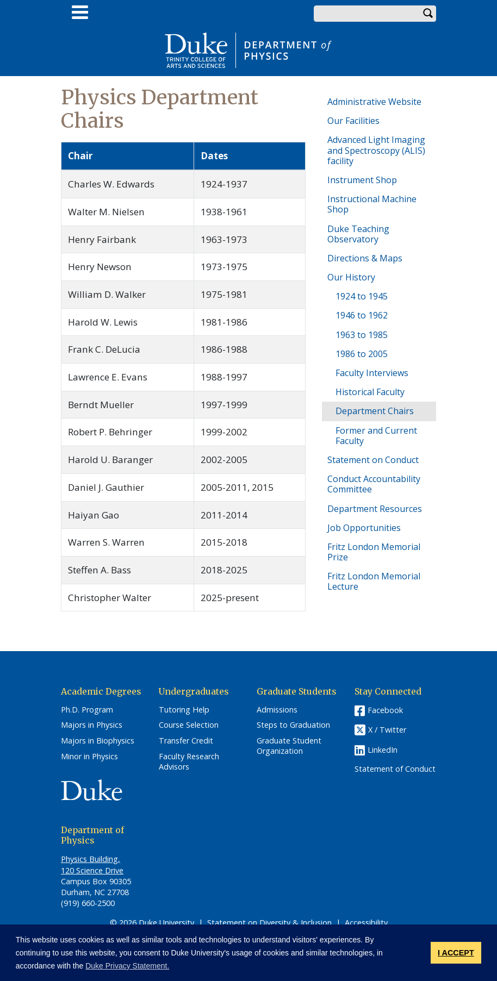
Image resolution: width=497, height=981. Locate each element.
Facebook (385, 710)
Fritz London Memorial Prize (373, 552)
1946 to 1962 (362, 315)
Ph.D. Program (87, 710)
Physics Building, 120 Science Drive (92, 864)
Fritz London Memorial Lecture (373, 581)
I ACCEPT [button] (456, 952)
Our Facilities (353, 121)
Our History (351, 277)
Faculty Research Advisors (189, 762)
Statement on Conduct (373, 460)
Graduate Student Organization (289, 746)
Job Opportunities (364, 528)
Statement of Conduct (395, 769)
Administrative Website (374, 102)
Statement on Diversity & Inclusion (269, 922)
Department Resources (374, 509)
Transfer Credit (186, 741)
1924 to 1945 (362, 296)
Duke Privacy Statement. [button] (127, 965)
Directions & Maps (364, 258)
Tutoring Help (184, 710)
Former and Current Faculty (376, 435)
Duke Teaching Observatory (358, 234)
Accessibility (366, 922)
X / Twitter (387, 729)
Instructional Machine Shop (372, 204)
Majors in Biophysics (97, 741)
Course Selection (189, 725)
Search (428, 13)
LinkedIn (382, 750)
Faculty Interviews (372, 373)
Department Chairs (375, 411)
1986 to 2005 (362, 354)
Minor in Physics (89, 756)
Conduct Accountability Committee (373, 484)
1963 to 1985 (362, 335)
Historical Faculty (370, 392)
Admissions (277, 710)
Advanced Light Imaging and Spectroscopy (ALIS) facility (376, 150)
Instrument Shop (362, 180)
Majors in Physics (91, 725)
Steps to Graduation (293, 725)
